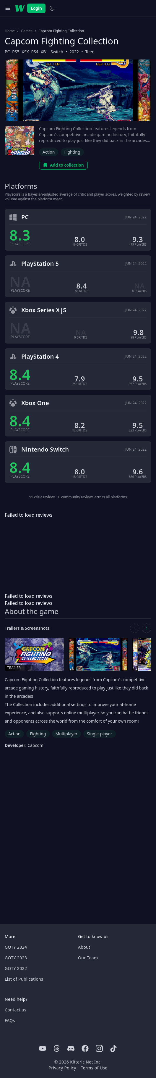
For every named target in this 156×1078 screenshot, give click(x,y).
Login (36, 8)
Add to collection (63, 165)
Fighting (72, 152)
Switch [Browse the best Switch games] (57, 51)
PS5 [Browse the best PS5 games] (15, 51)
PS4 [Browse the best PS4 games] (34, 51)
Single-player (99, 734)
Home (10, 31)
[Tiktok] (113, 1048)
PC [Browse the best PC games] (7, 51)
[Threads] (56, 1048)
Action (49, 152)
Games (26, 31)
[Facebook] (85, 1048)
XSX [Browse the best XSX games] (25, 51)
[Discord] (70, 1048)
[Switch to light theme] (52, 8)
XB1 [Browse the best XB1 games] (44, 51)
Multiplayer (67, 734)
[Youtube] (42, 1048)
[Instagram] (99, 1048)
